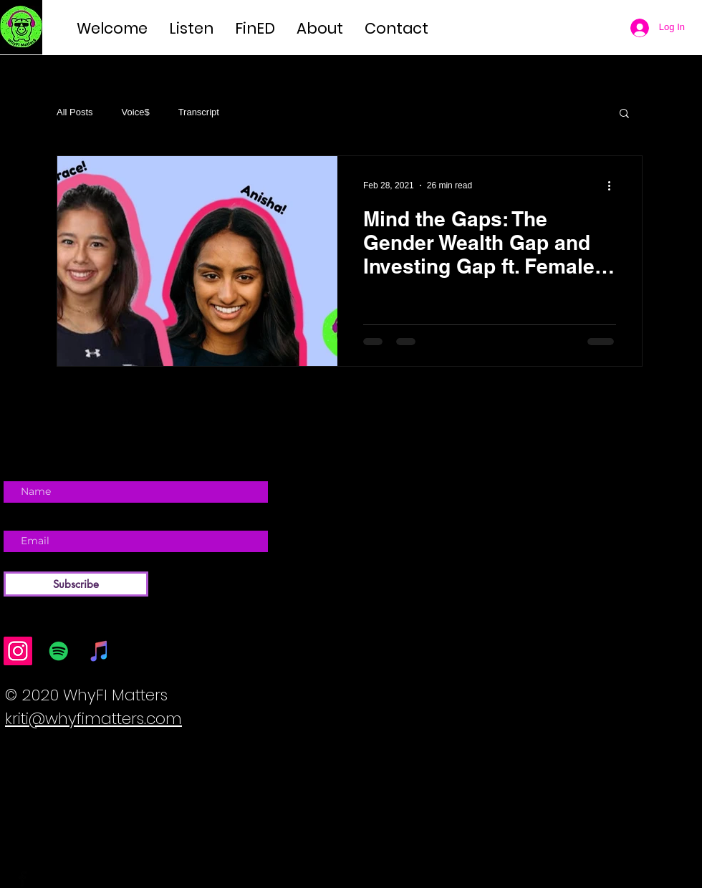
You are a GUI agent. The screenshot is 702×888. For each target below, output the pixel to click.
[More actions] (613, 185)
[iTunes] (99, 651)
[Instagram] (18, 651)
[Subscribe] (76, 584)
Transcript (198, 112)
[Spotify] (58, 651)
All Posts (75, 112)
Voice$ (136, 112)
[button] (624, 114)
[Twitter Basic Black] (43, 879)
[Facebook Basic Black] (22, 879)
